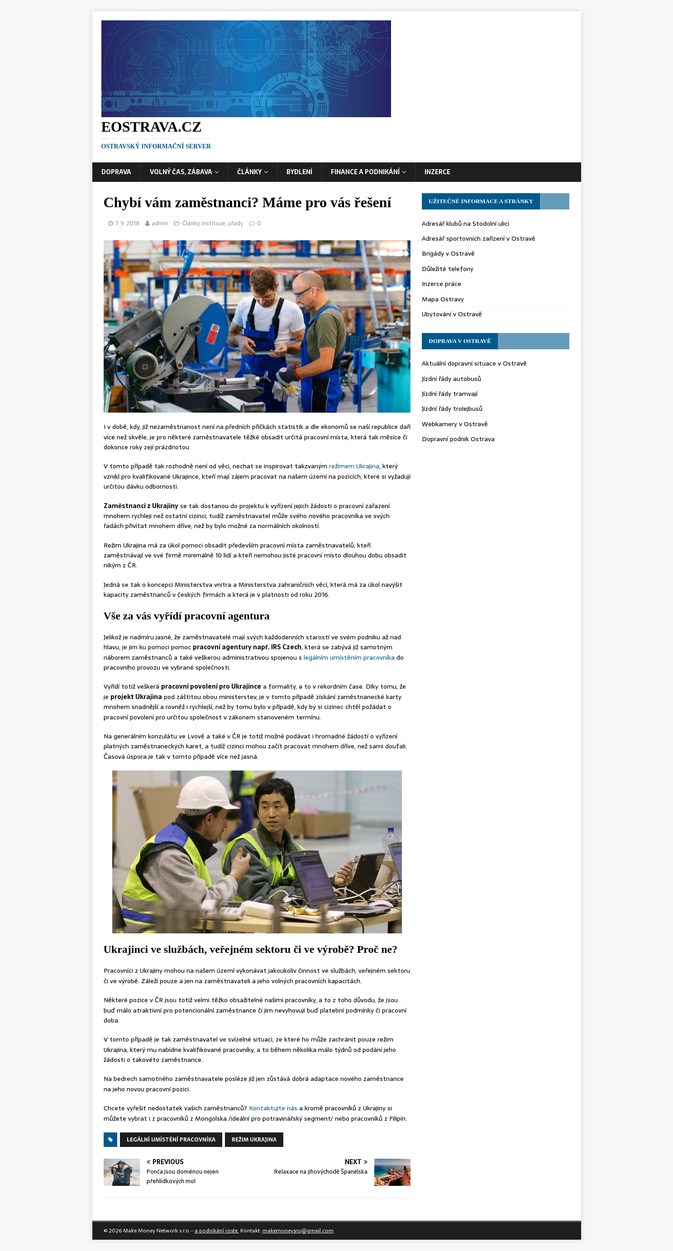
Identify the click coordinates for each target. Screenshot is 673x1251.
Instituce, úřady (222, 223)
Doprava (116, 172)
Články (249, 172)
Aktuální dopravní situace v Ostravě (474, 363)
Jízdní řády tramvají (449, 394)
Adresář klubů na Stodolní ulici (465, 223)
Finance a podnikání (365, 172)
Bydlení (299, 172)
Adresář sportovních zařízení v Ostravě (478, 238)
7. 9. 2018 (127, 223)
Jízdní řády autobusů (451, 379)
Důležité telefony (447, 269)
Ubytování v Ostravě (452, 314)
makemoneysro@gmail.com (298, 1230)
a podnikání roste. (217, 1230)
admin (160, 223)
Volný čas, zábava (181, 172)
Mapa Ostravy (443, 299)
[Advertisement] (412, 81)
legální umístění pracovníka (171, 1139)
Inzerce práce (441, 284)
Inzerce (437, 172)
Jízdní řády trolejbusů (452, 409)
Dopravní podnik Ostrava (458, 439)
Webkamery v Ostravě (455, 424)
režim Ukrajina (254, 1139)
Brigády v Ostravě (448, 253)
